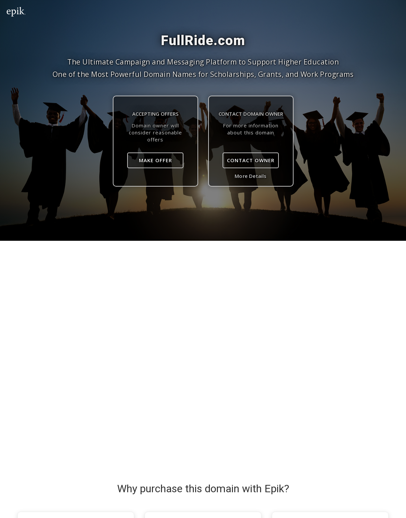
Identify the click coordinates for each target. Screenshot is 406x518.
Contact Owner (250, 160)
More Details (250, 176)
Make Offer (155, 160)
